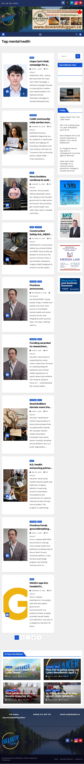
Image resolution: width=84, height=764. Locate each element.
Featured (33, 115)
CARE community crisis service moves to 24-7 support (41, 123)
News (31, 57)
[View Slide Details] (70, 94)
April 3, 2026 (37, 69)
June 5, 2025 (37, 350)
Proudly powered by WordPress (12, 758)
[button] (76, 34)
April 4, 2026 (12, 676)
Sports (48, 690)
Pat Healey (23, 676)
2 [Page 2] (22, 638)
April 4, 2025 (37, 533)
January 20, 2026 (39, 127)
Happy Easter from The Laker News (20, 671)
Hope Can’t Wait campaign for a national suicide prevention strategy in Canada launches (69, 166)
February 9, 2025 (39, 591)
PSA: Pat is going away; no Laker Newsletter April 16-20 (70, 127)
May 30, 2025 (37, 472)
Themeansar (6, 760)
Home (56, 759)
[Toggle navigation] (40, 34)
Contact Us (78, 759)
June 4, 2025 (37, 411)
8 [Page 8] (33, 638)
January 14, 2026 (38, 184)
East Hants (49, 667)
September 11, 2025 (39, 293)
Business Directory (66, 759)
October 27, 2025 (39, 238)
